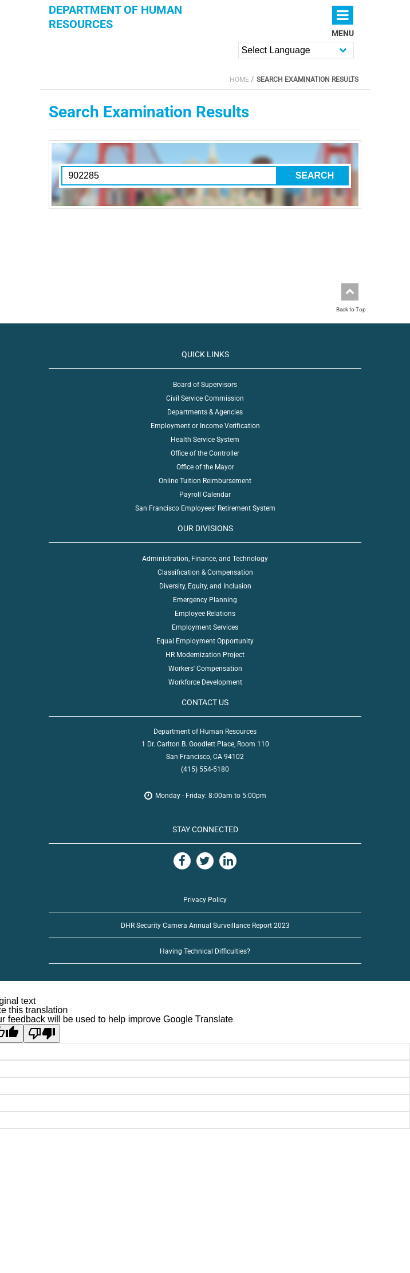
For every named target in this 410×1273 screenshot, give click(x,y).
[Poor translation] (41, 1033)
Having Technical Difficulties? (205, 951)
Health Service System (205, 440)
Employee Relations (205, 614)
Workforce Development (205, 682)
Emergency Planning (205, 600)
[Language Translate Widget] (296, 50)
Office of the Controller (205, 453)
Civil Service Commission (205, 398)
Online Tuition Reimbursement (205, 481)
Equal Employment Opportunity (205, 641)
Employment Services (205, 627)
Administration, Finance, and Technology (205, 559)
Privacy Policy (205, 900)
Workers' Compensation (205, 669)
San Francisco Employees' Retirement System (205, 508)
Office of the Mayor (205, 467)
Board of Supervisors (205, 385)
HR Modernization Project (205, 655)
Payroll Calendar (205, 495)
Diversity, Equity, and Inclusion (205, 586)
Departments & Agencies (205, 412)
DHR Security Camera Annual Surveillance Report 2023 (205, 926)
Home (239, 80)
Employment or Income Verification (205, 426)
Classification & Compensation (205, 572)
